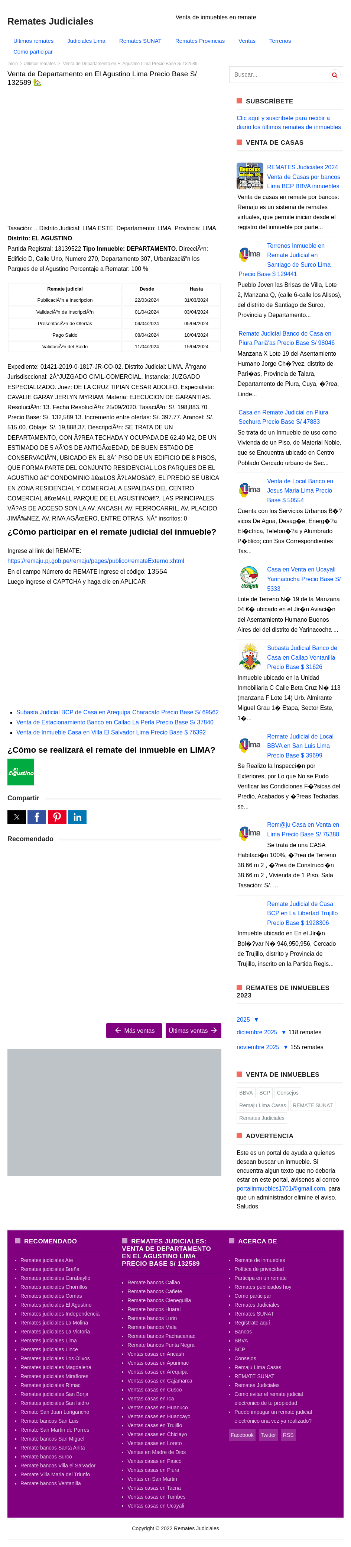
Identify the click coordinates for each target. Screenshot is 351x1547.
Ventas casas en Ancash (155, 1354)
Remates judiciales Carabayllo (55, 1278)
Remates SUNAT (140, 41)
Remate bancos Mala (151, 1327)
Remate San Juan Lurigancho (54, 1412)
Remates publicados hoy (262, 1287)
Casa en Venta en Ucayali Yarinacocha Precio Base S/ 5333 (304, 579)
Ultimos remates (33, 41)
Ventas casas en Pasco (154, 1461)
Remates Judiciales (261, 1118)
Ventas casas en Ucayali (155, 1506)
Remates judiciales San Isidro (54, 1403)
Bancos (243, 1332)
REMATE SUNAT (313, 1105)
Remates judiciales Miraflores (54, 1376)
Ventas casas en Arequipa (157, 1372)
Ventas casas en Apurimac (158, 1363)
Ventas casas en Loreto (154, 1443)
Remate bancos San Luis (49, 1421)
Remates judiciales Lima (48, 1340)
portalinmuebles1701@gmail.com (281, 1188)
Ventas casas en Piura (153, 1470)
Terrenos (280, 41)
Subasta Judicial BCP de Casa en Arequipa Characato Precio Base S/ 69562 (117, 712)
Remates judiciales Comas (51, 1296)
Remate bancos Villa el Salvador (57, 1465)
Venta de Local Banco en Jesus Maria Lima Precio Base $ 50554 (300, 490)
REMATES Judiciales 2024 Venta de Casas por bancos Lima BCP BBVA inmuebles (303, 176)
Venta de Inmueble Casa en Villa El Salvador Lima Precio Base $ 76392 (111, 732)
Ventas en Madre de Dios (156, 1452)
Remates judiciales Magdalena (55, 1367)
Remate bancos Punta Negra (161, 1345)
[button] (16, 817)
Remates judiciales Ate (46, 1260)
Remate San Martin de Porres (54, 1430)
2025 (244, 1019)
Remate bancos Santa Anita (52, 1448)
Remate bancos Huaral (154, 1309)
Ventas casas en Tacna (154, 1488)
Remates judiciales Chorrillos (54, 1287)
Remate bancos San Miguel (52, 1439)
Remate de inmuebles (259, 1260)
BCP (265, 1093)
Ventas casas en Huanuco (157, 1407)
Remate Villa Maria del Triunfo (55, 1474)
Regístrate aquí (252, 1323)
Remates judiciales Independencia (60, 1314)
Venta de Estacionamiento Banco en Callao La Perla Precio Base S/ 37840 (115, 722)
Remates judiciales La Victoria (55, 1332)
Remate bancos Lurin (152, 1318)
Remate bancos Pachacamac (161, 1336)
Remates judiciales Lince (49, 1349)
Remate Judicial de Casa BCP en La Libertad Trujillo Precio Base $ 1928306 (302, 913)
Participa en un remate (260, 1278)
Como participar (33, 51)
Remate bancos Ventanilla (50, 1483)
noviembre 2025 (259, 1047)
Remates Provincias (200, 41)
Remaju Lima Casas (262, 1105)
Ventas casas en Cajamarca (159, 1381)
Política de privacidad (259, 1269)
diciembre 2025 (258, 1032)
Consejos (287, 1093)
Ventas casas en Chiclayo (157, 1434)
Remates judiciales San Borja (54, 1394)
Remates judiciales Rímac (50, 1385)
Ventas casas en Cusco (154, 1390)
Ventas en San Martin (152, 1479)
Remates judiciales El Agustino (55, 1305)
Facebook (242, 1435)
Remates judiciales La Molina (54, 1323)
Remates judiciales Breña (49, 1269)
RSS (288, 1435)
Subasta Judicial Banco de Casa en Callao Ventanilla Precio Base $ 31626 (302, 657)
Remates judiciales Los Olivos (55, 1358)
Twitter (268, 1435)
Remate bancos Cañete (154, 1291)
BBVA (246, 1093)
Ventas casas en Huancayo (159, 1416)
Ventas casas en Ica (150, 1399)
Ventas (247, 41)
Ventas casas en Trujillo (154, 1425)
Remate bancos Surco (46, 1457)
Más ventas (134, 1030)
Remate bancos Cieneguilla (159, 1300)
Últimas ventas (193, 1030)
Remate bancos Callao (153, 1282)
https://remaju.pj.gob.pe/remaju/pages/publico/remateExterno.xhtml (95, 561)
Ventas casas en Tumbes (156, 1497)
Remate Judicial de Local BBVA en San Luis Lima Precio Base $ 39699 (300, 746)
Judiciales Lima (86, 41)
